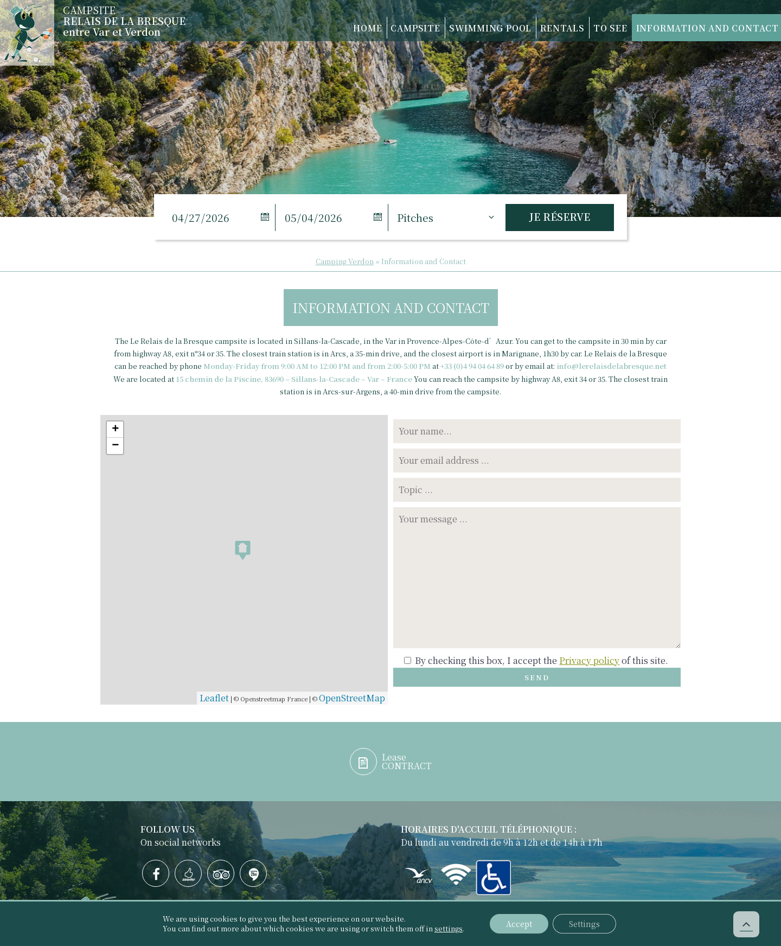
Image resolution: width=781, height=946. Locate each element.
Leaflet (214, 698)
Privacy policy (589, 660)
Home (300, 28)
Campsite (360, 28)
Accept (519, 923)
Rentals (531, 28)
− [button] (115, 446)
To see (589, 28)
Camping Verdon (345, 261)
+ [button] (115, 429)
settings (448, 929)
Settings (584, 923)
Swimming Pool (447, 28)
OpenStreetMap (352, 698)
